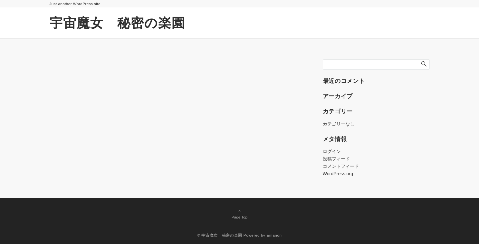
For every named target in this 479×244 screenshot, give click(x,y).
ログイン (332, 151)
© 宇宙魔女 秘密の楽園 (219, 235)
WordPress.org (338, 173)
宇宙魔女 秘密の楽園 (117, 23)
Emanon (274, 235)
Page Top (240, 213)
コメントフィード (341, 166)
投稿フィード (336, 158)
